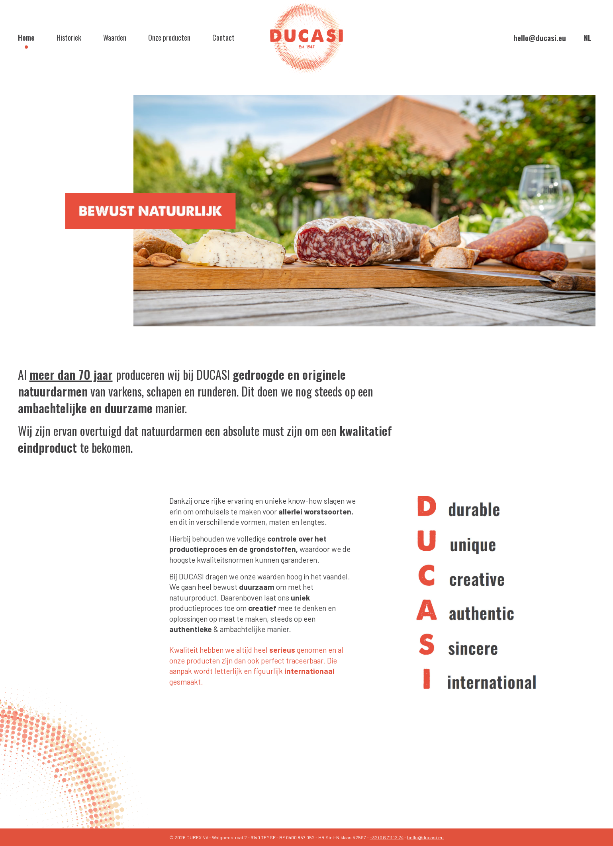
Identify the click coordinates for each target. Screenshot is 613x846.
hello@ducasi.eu (539, 37)
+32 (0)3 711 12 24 (386, 837)
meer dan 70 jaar (71, 374)
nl (587, 37)
